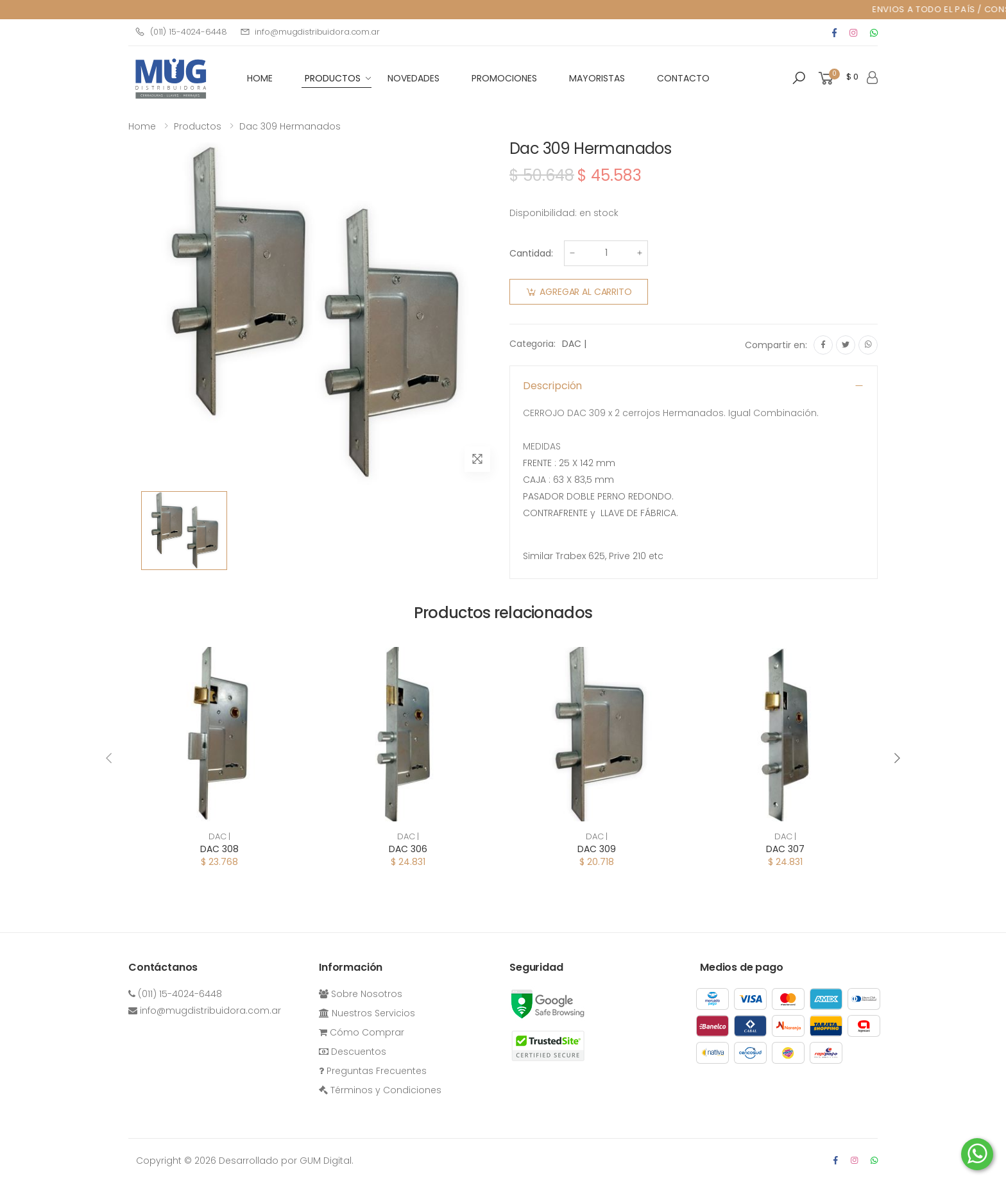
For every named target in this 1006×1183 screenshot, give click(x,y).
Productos (333, 78)
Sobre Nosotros (360, 993)
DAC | (574, 343)
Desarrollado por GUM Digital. (286, 1160)
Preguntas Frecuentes (373, 1070)
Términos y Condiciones (380, 1090)
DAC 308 (219, 849)
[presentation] (109, 757)
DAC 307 (785, 849)
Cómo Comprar (361, 1032)
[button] (799, 78)
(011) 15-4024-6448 (181, 32)
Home (142, 126)
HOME (260, 78)
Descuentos (352, 1051)
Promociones (504, 78)
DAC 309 (596, 849)
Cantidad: (531, 253)
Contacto (683, 78)
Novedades (413, 78)
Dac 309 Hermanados (290, 126)
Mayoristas (597, 78)
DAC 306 (408, 849)
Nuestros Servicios (367, 1013)
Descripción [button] (552, 385)
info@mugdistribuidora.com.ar (310, 32)
